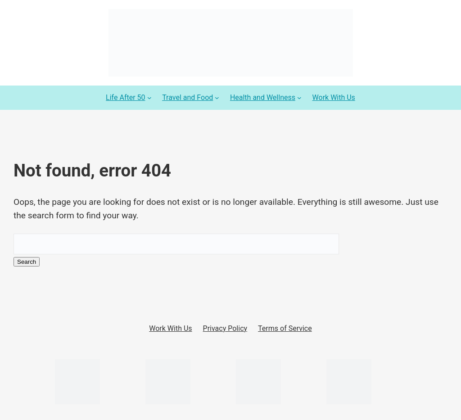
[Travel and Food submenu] (217, 97)
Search (26, 261)
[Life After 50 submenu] (149, 97)
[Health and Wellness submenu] (299, 97)
